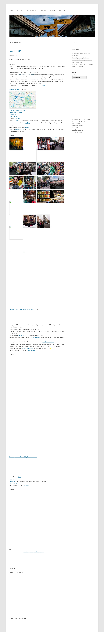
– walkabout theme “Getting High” (21, 276)
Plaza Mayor (13, 114)
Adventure (43, 10)
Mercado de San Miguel (16, 112)
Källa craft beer (13, 450)
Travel (35, 618)
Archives (74, 75)
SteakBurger (26, 452)
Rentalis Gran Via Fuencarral (26, 75)
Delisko (43, 85)
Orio (19, 444)
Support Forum (76, 128)
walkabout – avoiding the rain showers (23, 424)
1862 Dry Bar (31, 317)
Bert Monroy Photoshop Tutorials (81, 119)
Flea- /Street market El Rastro (18, 110)
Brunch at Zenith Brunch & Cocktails (33, 519)
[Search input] (83, 42)
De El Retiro (15, 121)
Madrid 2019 (15, 51)
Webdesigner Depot (77, 130)
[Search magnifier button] (93, 42)
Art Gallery (19, 10)
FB (19, 450)
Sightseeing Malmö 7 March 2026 (81, 53)
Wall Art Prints (31, 10)
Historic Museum (14, 446)
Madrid (45, 618)
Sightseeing (30, 618)
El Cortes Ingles (23, 303)
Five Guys (17, 118)
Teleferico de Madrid (48, 309)
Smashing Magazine (77, 125)
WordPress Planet (77, 132)
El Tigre (28, 123)
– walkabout (15, 90)
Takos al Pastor (19, 129)
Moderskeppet (76, 123)
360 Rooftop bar (35, 305)
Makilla (27, 127)
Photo (24, 618)
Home (11, 10)
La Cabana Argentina (27, 315)
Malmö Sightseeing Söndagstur (80, 58)
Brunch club (43, 298)
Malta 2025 (75, 56)
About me (52, 10)
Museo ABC (12, 448)
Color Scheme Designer (78, 121)
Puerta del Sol (13, 116)
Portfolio (62, 10)
